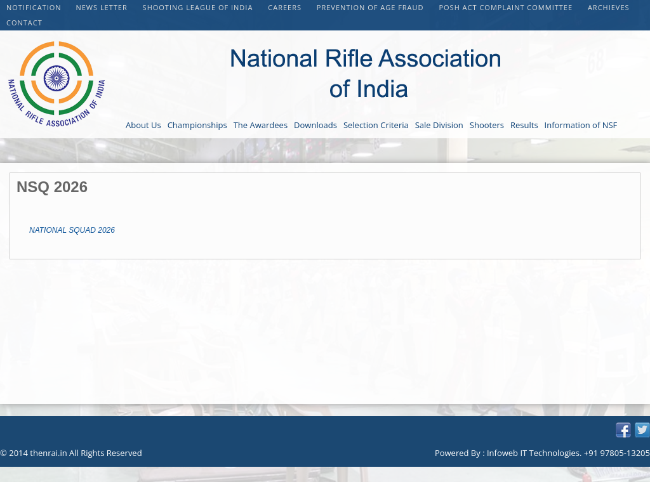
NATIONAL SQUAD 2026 (72, 230)
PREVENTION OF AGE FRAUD (372, 7)
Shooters (487, 125)
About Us (143, 125)
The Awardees (261, 125)
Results (524, 125)
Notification (34, 7)
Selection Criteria (376, 125)
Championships (197, 125)
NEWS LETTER (102, 7)
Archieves (609, 7)
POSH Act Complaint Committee (506, 7)
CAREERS (286, 7)
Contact (24, 22)
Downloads (315, 125)
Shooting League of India (199, 7)
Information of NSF (581, 125)
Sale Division (439, 125)
